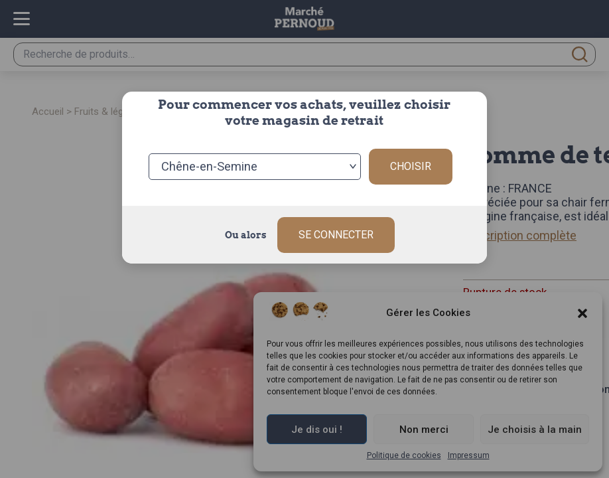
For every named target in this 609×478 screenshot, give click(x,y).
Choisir (410, 165)
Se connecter (336, 234)
